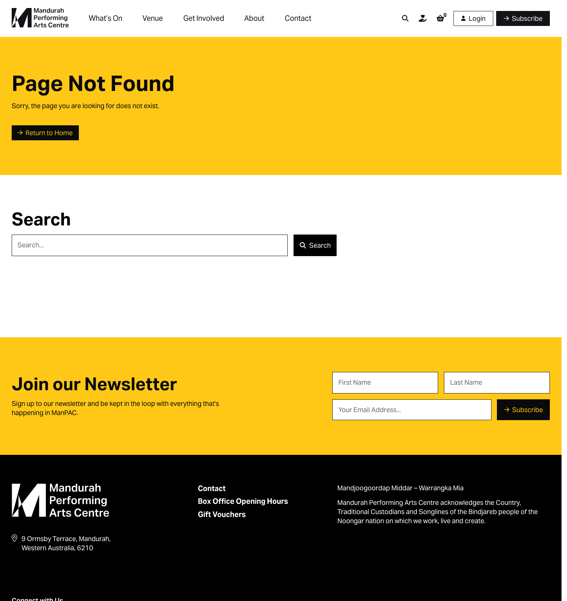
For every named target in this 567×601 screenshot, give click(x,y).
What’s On (105, 18)
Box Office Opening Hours (243, 501)
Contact (298, 18)
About (254, 18)
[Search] (150, 245)
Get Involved (203, 18)
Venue (152, 18)
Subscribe (527, 410)
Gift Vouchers (222, 514)
